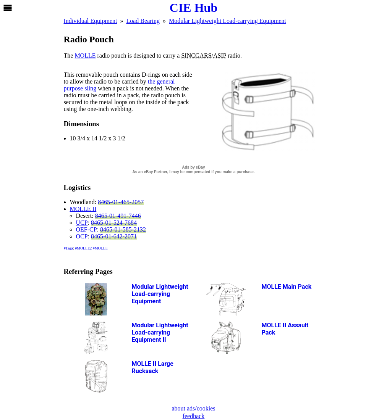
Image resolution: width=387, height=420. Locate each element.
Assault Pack (285, 329)
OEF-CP (86, 229)
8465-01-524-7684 (114, 222)
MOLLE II (83, 209)
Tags (69, 248)
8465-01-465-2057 (121, 202)
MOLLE (85, 55)
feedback (194, 416)
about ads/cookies (193, 408)
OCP (82, 236)
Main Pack (287, 286)
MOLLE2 (84, 248)
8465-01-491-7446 (118, 215)
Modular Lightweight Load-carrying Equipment (160, 294)
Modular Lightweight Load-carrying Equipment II (160, 332)
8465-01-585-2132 (123, 229)
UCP (82, 222)
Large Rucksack (152, 367)
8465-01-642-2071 (114, 236)
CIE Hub (193, 7)
